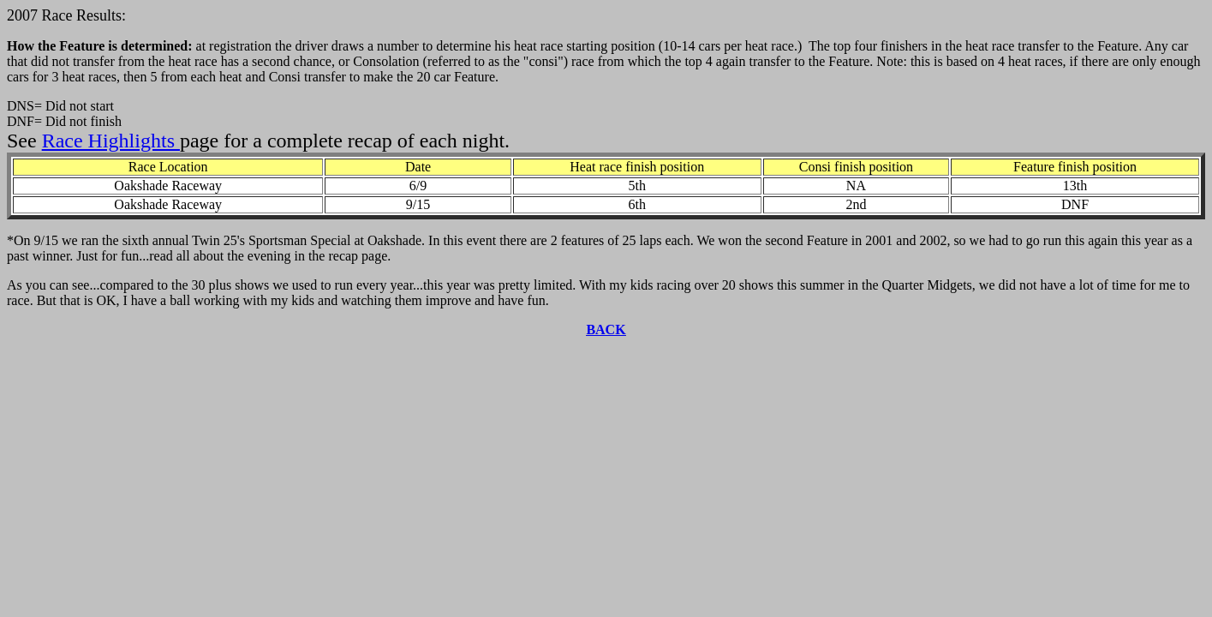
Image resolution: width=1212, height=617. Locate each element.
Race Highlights (111, 140)
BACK (605, 329)
